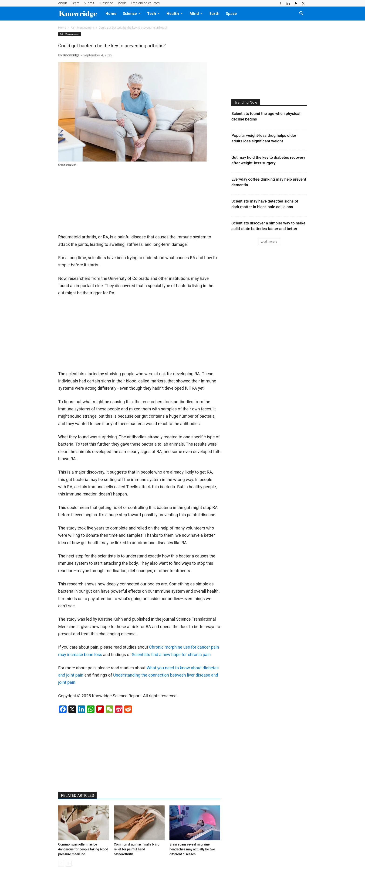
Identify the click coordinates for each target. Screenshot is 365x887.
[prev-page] (61, 863)
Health (174, 13)
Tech (153, 13)
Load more (269, 242)
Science (132, 13)
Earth (214, 13)
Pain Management (82, 28)
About (62, 3)
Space (231, 13)
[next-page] (68, 863)
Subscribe (106, 3)
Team (75, 3)
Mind (196, 13)
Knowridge (71, 55)
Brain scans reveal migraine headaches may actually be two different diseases (192, 849)
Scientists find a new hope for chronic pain (171, 654)
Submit (89, 3)
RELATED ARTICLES (77, 795)
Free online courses (145, 3)
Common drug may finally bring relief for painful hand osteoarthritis (136, 849)
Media (122, 3)
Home (110, 13)
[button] (301, 13)
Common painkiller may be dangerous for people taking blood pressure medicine (83, 849)
